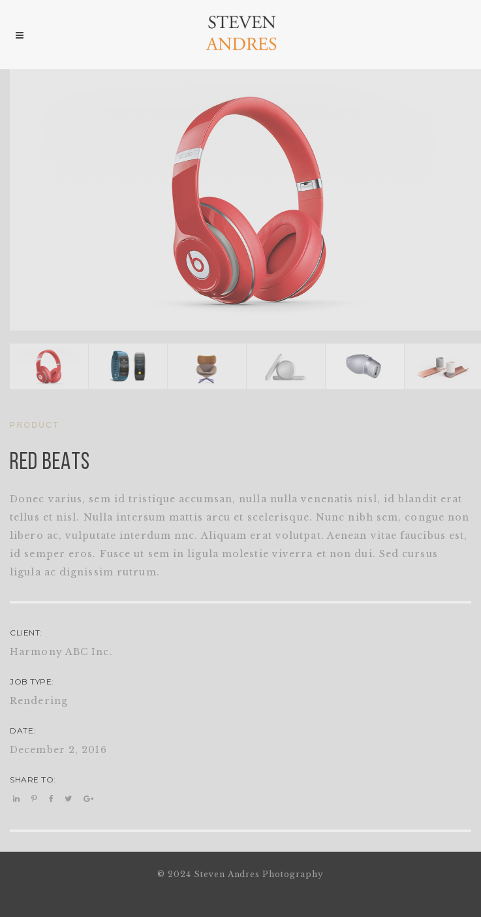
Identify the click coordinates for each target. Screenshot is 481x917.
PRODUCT (34, 425)
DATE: (23, 730)
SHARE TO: (33, 779)
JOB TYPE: (32, 681)
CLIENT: (26, 632)
